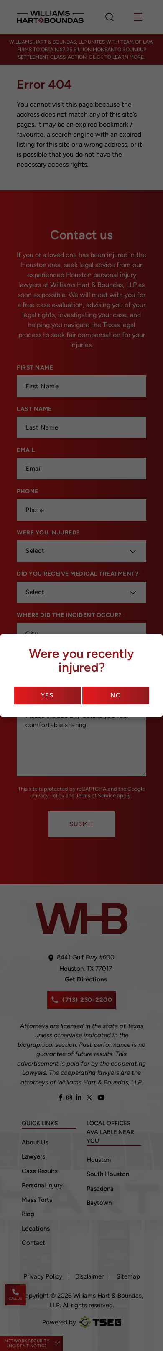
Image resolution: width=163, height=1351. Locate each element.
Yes (47, 695)
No (115, 695)
